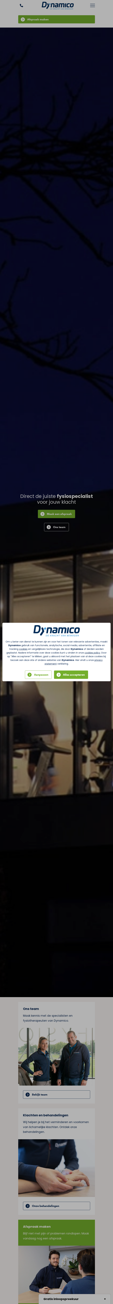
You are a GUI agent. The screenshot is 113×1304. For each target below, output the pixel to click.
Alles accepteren (74, 674)
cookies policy (92, 652)
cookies (23, 649)
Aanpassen (41, 674)
